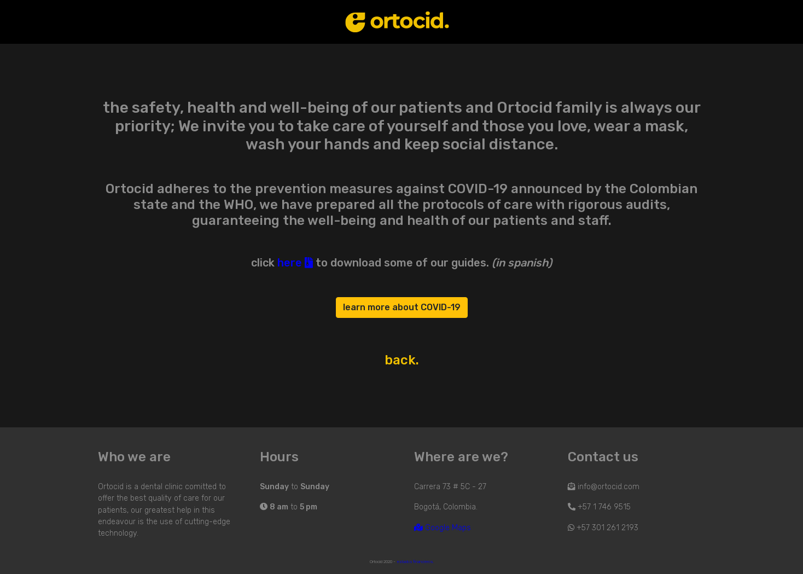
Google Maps (442, 527)
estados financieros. (415, 561)
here (295, 262)
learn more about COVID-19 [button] (402, 307)
